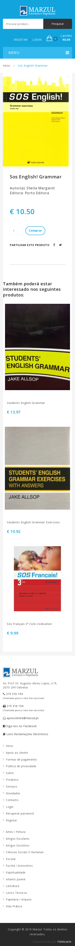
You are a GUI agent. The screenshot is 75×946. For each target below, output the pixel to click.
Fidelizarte (64, 941)
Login (10, 807)
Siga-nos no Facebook (20, 726)
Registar (11, 820)
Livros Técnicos (16, 893)
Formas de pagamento (21, 759)
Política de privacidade (21, 766)
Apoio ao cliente (17, 752)
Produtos (12, 779)
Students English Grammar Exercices (33, 522)
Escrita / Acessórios (19, 865)
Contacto (12, 800)
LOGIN (37, 39)
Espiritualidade (16, 872)
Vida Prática (14, 906)
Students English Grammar (26, 403)
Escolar (11, 859)
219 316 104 (23, 696)
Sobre (10, 773)
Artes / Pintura (16, 832)
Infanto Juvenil (15, 879)
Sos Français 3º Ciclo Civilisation (29, 624)
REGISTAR (21, 39)
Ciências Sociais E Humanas (25, 852)
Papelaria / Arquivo (19, 899)
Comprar (35, 230)
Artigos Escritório (17, 845)
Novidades (13, 793)
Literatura (12, 886)
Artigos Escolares (18, 838)
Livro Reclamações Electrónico (25, 734)
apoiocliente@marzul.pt (21, 718)
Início (6, 65)
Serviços (11, 786)
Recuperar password (20, 813)
